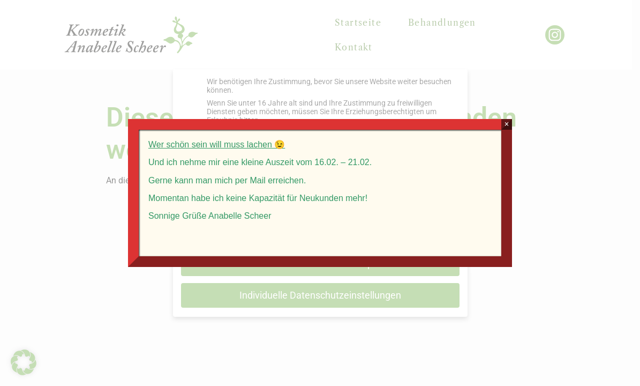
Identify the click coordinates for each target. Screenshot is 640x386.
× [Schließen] (506, 124)
